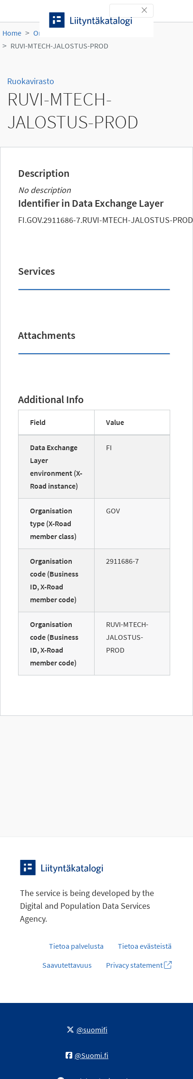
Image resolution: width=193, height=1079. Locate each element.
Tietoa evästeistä (145, 946)
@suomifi (87, 1029)
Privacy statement (139, 965)
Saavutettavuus (67, 965)
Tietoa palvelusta (76, 946)
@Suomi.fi (87, 1055)
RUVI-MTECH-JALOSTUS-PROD (59, 45)
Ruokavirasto (30, 81)
